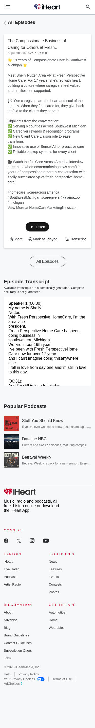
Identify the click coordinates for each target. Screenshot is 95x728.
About (8, 612)
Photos (54, 592)
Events (54, 577)
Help (7, 674)
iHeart (8, 561)
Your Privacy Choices (24, 679)
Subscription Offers (18, 650)
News (53, 561)
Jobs (7, 658)
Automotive (57, 612)
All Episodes (21, 22)
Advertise (10, 620)
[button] (37, 226)
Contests (55, 584)
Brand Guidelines (16, 635)
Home (53, 620)
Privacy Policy (28, 674)
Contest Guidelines (18, 643)
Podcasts (10, 577)
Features (55, 569)
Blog (7, 628)
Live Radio (11, 569)
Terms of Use (62, 679)
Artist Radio (12, 584)
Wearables (57, 628)
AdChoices (13, 684)
